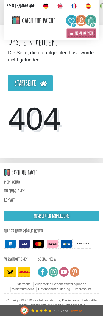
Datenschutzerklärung (54, 289)
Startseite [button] (30, 83)
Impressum (83, 289)
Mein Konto (12, 182)
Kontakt (9, 200)
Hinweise (76, 310)
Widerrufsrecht (23, 289)
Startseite (24, 284)
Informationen (14, 191)
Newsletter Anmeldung (51, 216)
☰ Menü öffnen (81, 33)
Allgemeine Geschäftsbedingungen (60, 284)
